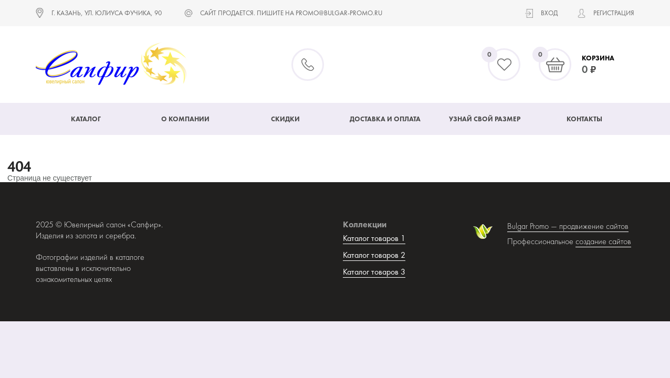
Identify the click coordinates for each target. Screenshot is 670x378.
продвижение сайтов (594, 226)
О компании (185, 118)
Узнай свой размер (484, 118)
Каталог (86, 118)
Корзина (598, 58)
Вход (549, 12)
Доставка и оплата (385, 118)
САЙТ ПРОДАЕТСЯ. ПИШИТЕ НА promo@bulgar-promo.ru (291, 12)
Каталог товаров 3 (374, 271)
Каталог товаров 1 (374, 238)
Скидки (285, 118)
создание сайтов (603, 241)
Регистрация (613, 12)
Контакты (584, 118)
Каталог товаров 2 (374, 254)
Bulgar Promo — (533, 226)
